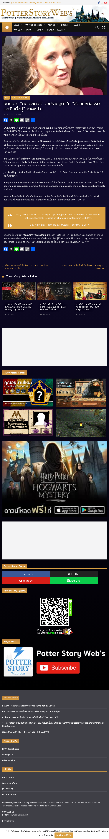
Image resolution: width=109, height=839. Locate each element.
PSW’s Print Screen (10, 749)
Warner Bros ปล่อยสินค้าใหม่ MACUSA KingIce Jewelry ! (84, 267)
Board (50, 29)
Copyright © (8, 754)
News (16, 25)
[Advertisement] (54, 347)
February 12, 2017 (80, 224)
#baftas (61, 217)
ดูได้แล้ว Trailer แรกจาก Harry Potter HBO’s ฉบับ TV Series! (36, 2)
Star (39, 29)
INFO (28, 29)
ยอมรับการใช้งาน (63, 835)
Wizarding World (9, 783)
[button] (20, 25)
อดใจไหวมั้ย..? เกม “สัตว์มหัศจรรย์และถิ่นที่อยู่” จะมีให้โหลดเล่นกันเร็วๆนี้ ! (53, 307)
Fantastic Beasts (33, 25)
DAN (19, 114)
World (17, 29)
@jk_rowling (22, 214)
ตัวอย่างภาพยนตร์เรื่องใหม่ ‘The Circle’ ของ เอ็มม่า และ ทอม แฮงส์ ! (25, 267)
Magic (77, 25)
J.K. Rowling (7, 788)
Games (60, 29)
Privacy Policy (8, 760)
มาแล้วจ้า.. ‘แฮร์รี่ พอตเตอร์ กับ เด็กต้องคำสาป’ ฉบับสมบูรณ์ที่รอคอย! (88, 307)
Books (64, 25)
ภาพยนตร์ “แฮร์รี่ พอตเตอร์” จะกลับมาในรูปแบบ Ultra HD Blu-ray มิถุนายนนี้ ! (18, 307)
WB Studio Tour (9, 794)
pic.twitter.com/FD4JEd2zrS (78, 217)
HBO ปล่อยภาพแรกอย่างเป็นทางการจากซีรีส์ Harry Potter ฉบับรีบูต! (31, 711)
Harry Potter (8, 777)
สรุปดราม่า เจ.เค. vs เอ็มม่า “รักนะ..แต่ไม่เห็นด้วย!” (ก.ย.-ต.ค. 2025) (30, 717)
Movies (51, 25)
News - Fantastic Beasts (20, 98)
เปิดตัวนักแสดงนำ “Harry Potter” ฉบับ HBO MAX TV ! (25, 732)
